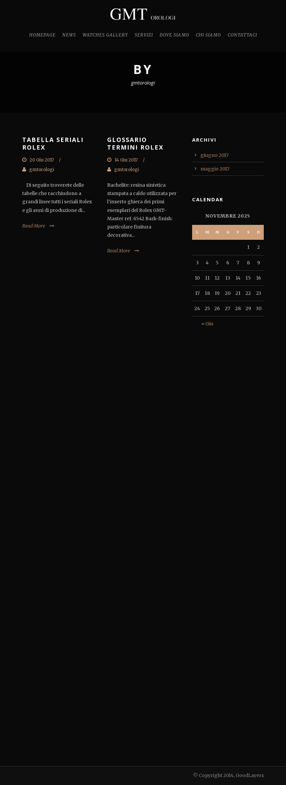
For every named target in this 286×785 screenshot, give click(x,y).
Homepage (42, 35)
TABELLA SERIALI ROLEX (53, 143)
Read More (33, 226)
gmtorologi (41, 169)
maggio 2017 (215, 169)
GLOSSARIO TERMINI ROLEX (135, 143)
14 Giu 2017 (126, 160)
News (69, 35)
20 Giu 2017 (42, 160)
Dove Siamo (174, 35)
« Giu (207, 324)
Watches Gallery (105, 35)
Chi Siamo (208, 35)
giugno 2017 (214, 155)
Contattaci (242, 35)
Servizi (144, 35)
